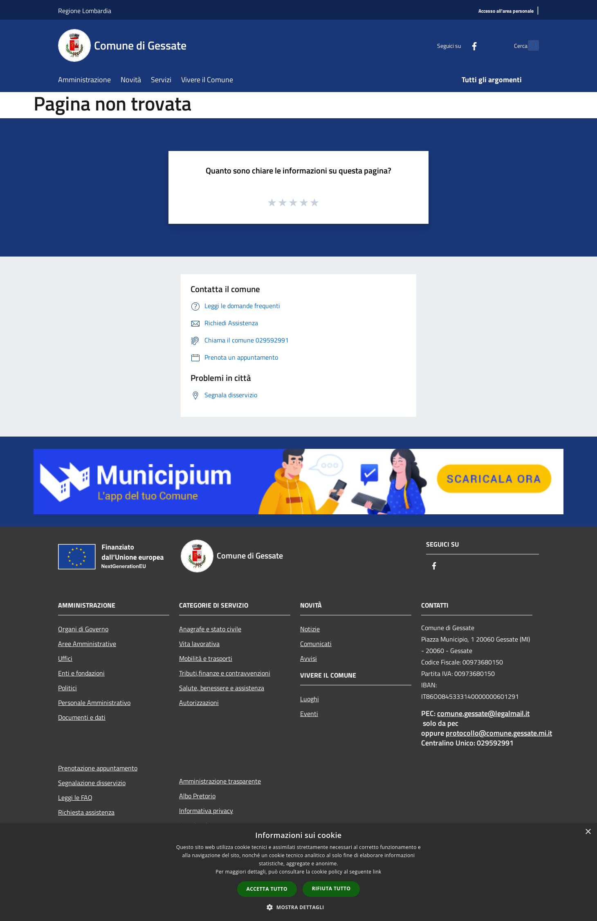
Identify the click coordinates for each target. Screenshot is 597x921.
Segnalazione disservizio (92, 783)
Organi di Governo (83, 629)
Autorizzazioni (199, 702)
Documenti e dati (81, 717)
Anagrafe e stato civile (210, 629)
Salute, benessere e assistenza (221, 688)
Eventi (309, 713)
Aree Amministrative (87, 644)
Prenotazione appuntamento (97, 768)
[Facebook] (456, 45)
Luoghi (309, 699)
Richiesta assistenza (86, 812)
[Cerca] (529, 45)
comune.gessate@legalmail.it (483, 713)
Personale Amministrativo (94, 702)
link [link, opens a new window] (377, 871)
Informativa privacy (206, 810)
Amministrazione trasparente (220, 781)
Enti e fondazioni (81, 673)
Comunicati (316, 644)
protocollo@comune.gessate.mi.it (499, 733)
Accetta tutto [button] (267, 888)
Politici (67, 688)
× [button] (588, 832)
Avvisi (308, 658)
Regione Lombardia (84, 11)
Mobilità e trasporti (205, 658)
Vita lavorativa (199, 644)
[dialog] (298, 872)
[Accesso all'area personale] (506, 11)
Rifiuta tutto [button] (331, 888)
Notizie (310, 629)
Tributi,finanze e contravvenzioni (224, 673)
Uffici (65, 658)
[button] (298, 907)
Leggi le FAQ (75, 797)
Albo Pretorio (197, 796)
